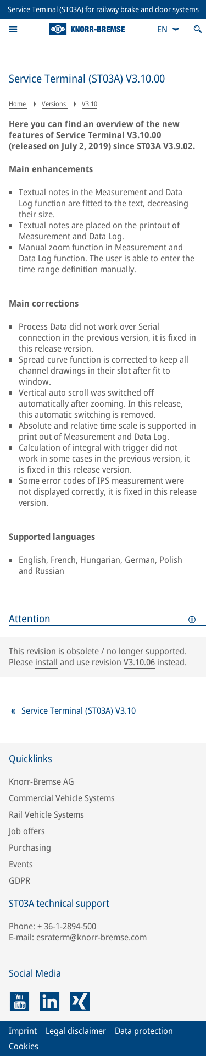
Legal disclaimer (76, 1031)
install (46, 662)
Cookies (23, 1046)
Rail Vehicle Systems (46, 814)
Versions (55, 103)
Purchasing (30, 847)
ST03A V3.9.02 (165, 146)
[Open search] (198, 29)
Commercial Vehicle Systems (62, 798)
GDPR (19, 880)
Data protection (144, 1031)
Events (21, 864)
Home (18, 103)
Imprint (23, 1031)
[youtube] (19, 1001)
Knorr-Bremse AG (41, 781)
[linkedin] (49, 1001)
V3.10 (89, 103)
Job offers (27, 831)
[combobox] (168, 29)
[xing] (80, 1001)
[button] (13, 29)
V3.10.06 (139, 662)
